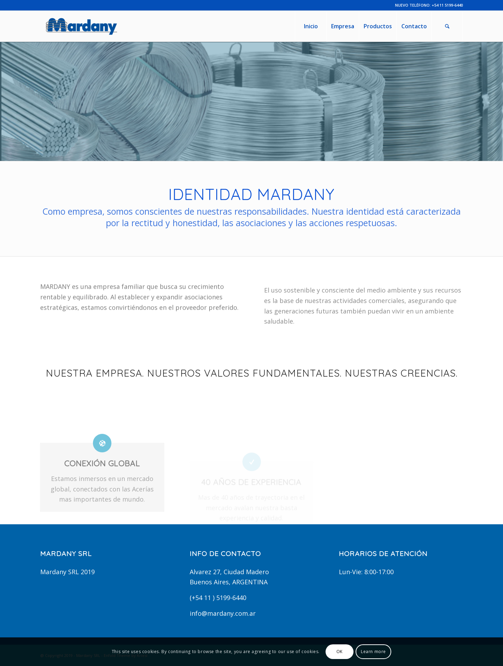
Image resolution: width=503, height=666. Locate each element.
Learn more (373, 651)
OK (339, 651)
